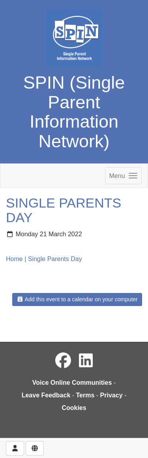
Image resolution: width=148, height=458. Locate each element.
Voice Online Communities (72, 382)
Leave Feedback (46, 395)
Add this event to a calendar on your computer (77, 299)
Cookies (74, 407)
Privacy (111, 395)
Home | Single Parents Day (44, 259)
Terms (85, 395)
